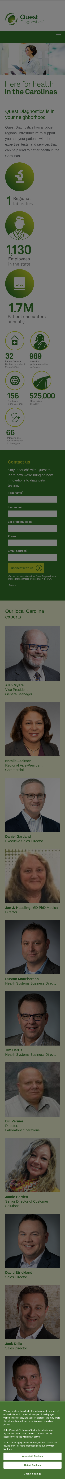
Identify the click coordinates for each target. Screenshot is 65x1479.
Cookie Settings (32, 1473)
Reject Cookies (32, 1465)
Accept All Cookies (32, 1456)
